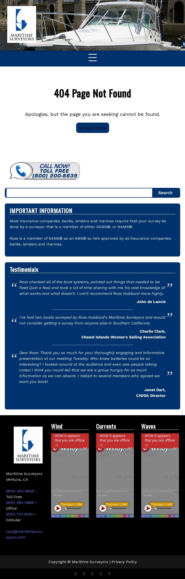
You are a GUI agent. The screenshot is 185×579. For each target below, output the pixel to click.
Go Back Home (92, 127)
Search (165, 192)
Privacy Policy (124, 561)
